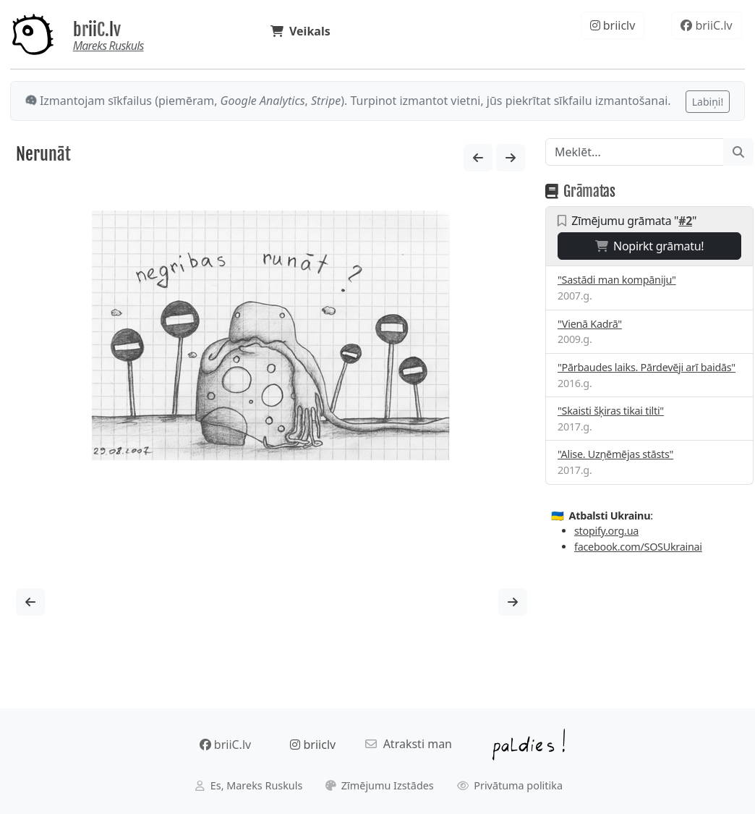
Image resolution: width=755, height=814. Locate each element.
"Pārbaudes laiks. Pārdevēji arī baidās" (646, 367)
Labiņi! (707, 102)
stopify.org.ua (606, 531)
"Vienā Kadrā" (590, 324)
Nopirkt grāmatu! (649, 246)
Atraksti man (408, 744)
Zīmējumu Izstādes (379, 785)
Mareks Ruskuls (108, 46)
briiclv (613, 25)
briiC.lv (97, 30)
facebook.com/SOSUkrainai (638, 547)
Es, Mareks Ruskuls (248, 785)
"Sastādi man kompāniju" (617, 280)
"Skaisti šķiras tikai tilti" (611, 410)
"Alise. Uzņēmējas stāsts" (615, 454)
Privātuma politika (510, 785)
